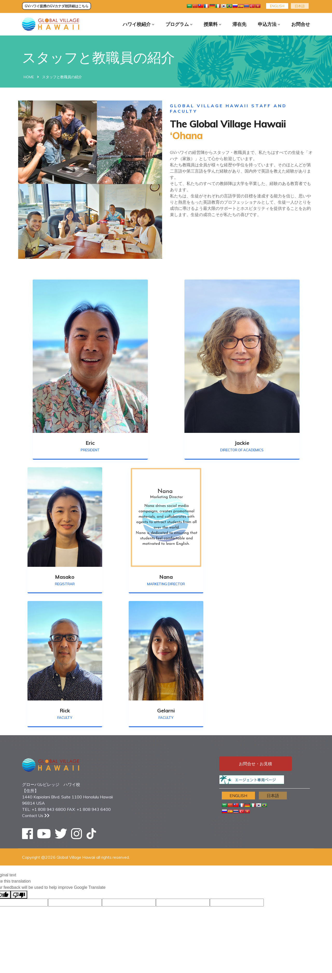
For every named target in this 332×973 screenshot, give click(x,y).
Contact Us (36, 816)
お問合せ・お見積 (255, 765)
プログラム (177, 24)
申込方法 (267, 24)
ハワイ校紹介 (137, 24)
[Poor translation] (19, 896)
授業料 (211, 24)
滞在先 (239, 24)
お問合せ (300, 24)
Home (29, 78)
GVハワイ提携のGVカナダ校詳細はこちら (56, 6)
